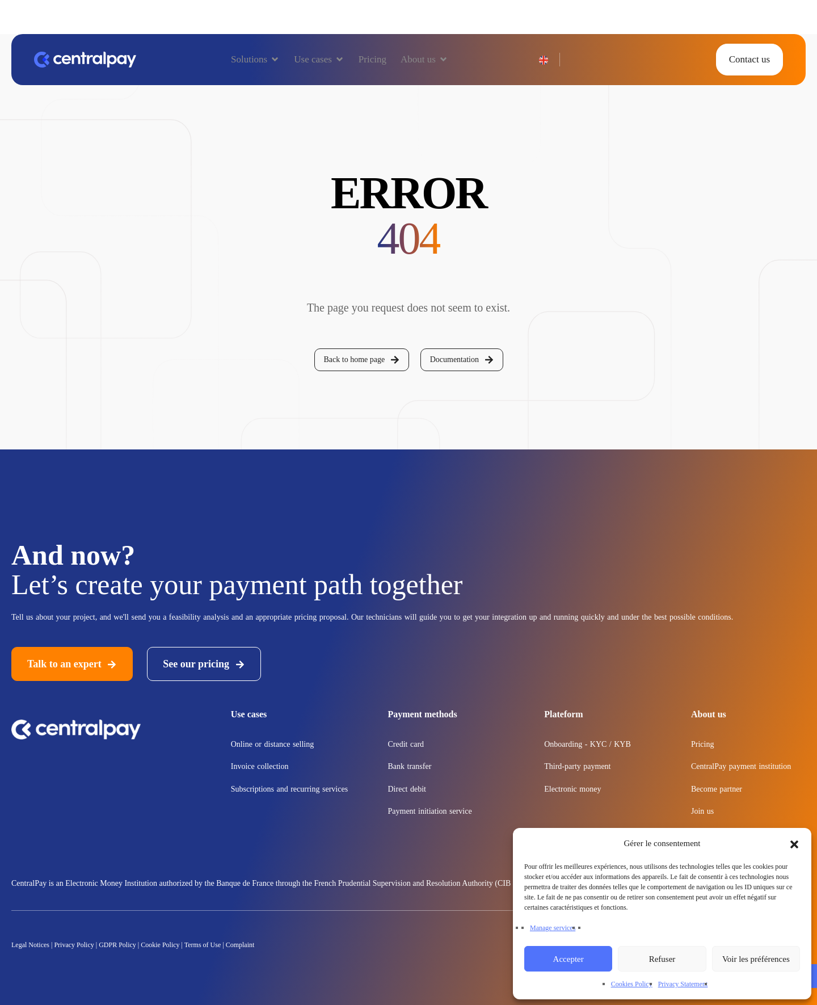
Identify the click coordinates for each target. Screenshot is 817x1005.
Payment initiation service (430, 811)
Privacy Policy (74, 945)
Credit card (406, 744)
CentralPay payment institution (741, 766)
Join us (702, 811)
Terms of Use (202, 945)
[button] (794, 843)
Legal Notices (31, 945)
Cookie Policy (160, 945)
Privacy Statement (683, 984)
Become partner (716, 789)
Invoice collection (260, 766)
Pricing (702, 744)
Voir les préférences (756, 959)
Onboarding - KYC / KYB (587, 744)
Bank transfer (410, 766)
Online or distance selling (272, 744)
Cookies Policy (631, 984)
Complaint (240, 945)
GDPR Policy (117, 945)
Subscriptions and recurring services (289, 789)
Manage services (552, 928)
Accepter (568, 959)
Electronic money (572, 789)
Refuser (662, 959)
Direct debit (407, 789)
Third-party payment (577, 766)
